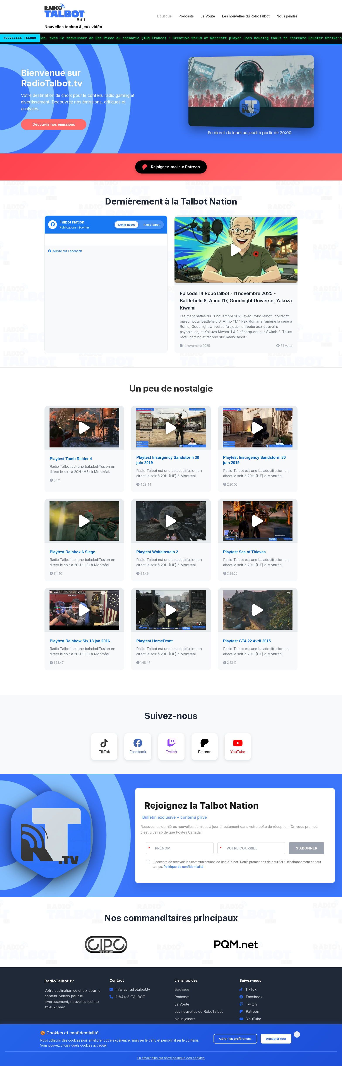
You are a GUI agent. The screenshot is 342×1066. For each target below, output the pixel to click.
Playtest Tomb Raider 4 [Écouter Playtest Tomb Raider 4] (71, 459)
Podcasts (186, 16)
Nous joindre (287, 16)
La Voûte (208, 16)
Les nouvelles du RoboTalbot (246, 16)
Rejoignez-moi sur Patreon (171, 167)
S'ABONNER (306, 848)
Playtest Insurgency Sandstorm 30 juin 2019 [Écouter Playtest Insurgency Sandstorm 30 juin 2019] (167, 460)
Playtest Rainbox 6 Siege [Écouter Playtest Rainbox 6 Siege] (72, 552)
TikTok (247, 989)
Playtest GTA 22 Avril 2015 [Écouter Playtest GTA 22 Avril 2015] (247, 641)
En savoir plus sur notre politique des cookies (171, 1058)
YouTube (250, 1019)
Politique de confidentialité (183, 866)
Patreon (249, 1011)
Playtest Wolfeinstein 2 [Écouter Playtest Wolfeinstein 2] (157, 552)
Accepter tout (276, 1038)
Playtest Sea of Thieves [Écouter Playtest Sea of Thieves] (244, 552)
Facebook (250, 997)
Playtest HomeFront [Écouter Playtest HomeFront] (154, 641)
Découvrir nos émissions (53, 124)
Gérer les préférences (235, 1038)
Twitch (248, 1004)
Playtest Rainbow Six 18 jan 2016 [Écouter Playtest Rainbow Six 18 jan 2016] (80, 641)
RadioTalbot (151, 224)
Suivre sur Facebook (65, 251)
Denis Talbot (126, 224)
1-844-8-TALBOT (130, 997)
